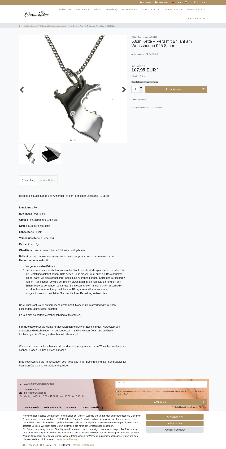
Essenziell (33, 445)
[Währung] (179, 2)
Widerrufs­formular (52, 407)
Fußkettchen (65, 9)
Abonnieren (179, 402)
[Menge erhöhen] (141, 87)
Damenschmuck (172, 9)
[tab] (28, 180)
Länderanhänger (194, 18)
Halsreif (97, 9)
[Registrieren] (161, 2)
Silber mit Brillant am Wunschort (53, 26)
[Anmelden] (145, 2)
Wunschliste (139, 99)
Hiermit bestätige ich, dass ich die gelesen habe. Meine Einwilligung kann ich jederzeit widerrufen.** (161, 392)
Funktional (64, 445)
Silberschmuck (149, 9)
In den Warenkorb (185, 89)
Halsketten (81, 9)
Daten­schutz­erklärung (66, 439)
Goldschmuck (128, 9)
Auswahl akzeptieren (175, 429)
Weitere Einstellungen (83, 445)
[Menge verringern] (141, 91)
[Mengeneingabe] (135, 89)
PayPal (48, 445)
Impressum (71, 407)
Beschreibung (28, 180)
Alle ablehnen (175, 423)
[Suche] (186, 2)
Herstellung (111, 9)
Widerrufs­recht (32, 407)
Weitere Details (47, 180)
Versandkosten (155, 108)
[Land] (172, 2)
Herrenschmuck (194, 9)
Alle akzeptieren (175, 416)
